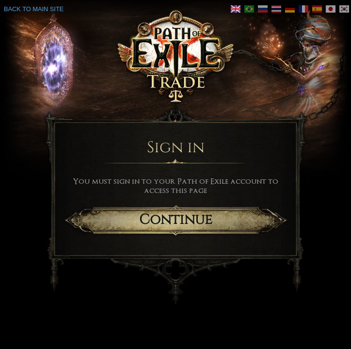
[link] (249, 9)
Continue (175, 219)
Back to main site (34, 9)
